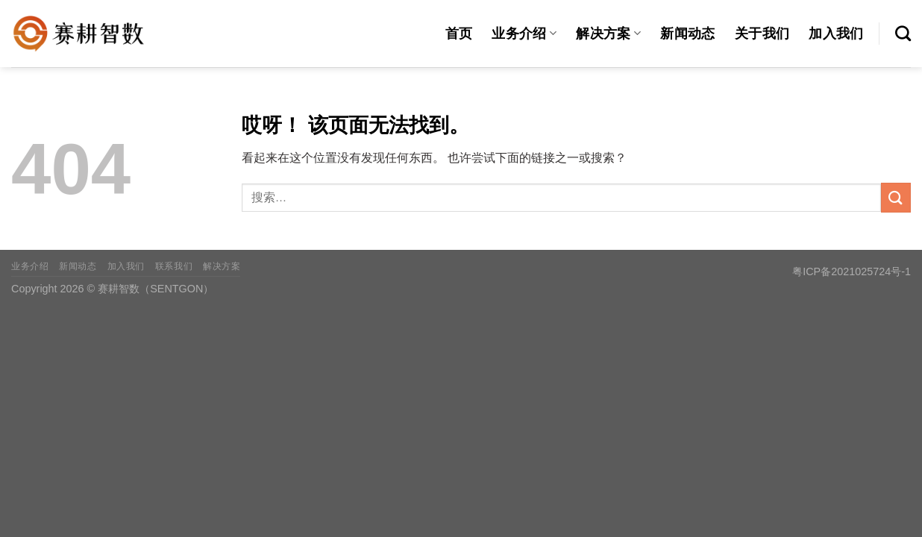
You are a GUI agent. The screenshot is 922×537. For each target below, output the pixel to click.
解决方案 (608, 33)
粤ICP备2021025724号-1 (851, 271)
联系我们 (173, 266)
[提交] (896, 197)
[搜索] (903, 33)
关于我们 (762, 33)
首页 (459, 33)
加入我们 (836, 33)
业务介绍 (524, 33)
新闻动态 (687, 33)
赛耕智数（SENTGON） (155, 289)
